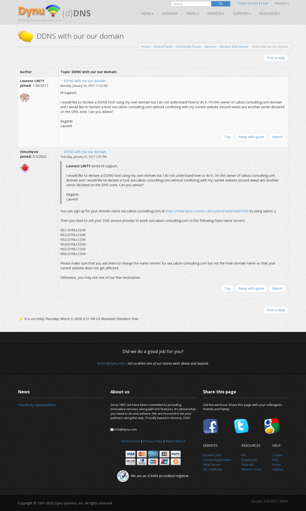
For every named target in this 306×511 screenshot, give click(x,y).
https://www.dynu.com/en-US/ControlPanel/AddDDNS (207, 211)
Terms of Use (130, 441)
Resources (270, 13)
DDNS (147, 13)
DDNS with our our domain (85, 81)
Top (227, 137)
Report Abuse (175, 441)
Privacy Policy (153, 441)
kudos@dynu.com (111, 363)
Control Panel (163, 47)
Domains (170, 13)
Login (264, 3)
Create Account (247, 3)
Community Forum (188, 47)
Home (145, 47)
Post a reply (276, 58)
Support (242, 13)
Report (277, 137)
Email (192, 13)
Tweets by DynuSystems (37, 405)
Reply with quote (251, 137)
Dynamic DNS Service (234, 47)
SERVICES (215, 13)
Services (210, 47)
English (282, 3)
